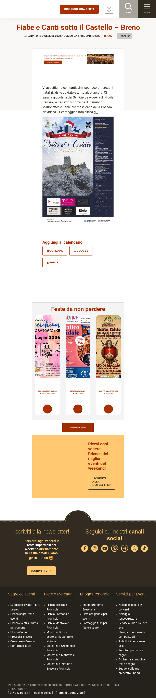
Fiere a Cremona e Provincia (58, 616)
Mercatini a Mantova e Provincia (61, 657)
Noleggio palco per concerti (130, 607)
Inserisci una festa (79, 9)
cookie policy (43, 692)
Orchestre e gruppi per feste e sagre (132, 662)
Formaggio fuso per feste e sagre (94, 625)
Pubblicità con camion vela (132, 643)
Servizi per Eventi (131, 594)
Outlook (55, 250)
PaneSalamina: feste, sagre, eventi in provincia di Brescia (31, 9)
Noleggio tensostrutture (128, 616)
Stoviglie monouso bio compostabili (132, 634)
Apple (52, 262)
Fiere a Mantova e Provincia (58, 625)
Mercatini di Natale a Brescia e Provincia (59, 666)
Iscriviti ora (41, 570)
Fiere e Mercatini (59, 594)
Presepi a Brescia (21, 636)
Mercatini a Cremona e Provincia (61, 648)
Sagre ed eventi (21, 594)
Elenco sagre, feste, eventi (22, 616)
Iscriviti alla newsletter (101, 481)
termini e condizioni (70, 692)
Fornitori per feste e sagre (131, 652)
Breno (108, 35)
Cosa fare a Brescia (22, 641)
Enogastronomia (94, 594)
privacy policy (19, 692)
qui (96, 112)
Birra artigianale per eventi (94, 616)
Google (81, 250)
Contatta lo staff (20, 645)
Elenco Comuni (19, 632)
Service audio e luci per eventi (133, 625)
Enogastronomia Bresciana (93, 607)
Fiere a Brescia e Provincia (57, 607)
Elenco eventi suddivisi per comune (24, 625)
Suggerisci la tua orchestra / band (129, 671)
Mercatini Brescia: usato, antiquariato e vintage (60, 637)
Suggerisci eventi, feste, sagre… (25, 607)
